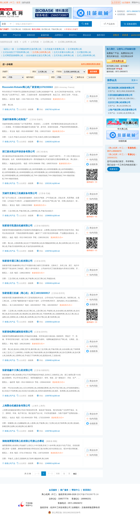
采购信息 (31, 35)
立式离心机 (48, 42)
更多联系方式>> (59, 99)
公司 (24, 42)
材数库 (116, 35)
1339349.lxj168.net (52, 283)
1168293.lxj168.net (52, 142)
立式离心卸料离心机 (67, 42)
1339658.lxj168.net (52, 216)
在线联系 (92, 164)
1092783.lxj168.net (52, 109)
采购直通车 (130, 24)
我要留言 (114, 169)
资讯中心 (73, 35)
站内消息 (92, 101)
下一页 (50, 474)
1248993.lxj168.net (52, 463)
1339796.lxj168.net (52, 431)
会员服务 (126, 2)
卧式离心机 (46, 29)
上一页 (37, 474)
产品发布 (109, 24)
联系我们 (87, 490)
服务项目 (101, 35)
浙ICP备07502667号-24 (87, 494)
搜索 (85, 23)
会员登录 (116, 2)
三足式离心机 (15, 29)
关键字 (5, 72)
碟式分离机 (36, 29)
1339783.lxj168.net (52, 251)
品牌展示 (59, 35)
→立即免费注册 (116, 61)
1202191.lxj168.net (52, 183)
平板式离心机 (56, 29)
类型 (53, 77)
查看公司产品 (9, 109)
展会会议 (87, 35)
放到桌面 (26, 2)
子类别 (59, 72)
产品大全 (17, 35)
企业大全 (45, 35)
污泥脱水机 (26, 29)
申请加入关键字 (71, 29)
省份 (4, 77)
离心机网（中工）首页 (10, 2)
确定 (75, 474)
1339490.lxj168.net (52, 360)
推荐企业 (80, 77)
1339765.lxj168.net (52, 396)
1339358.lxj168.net (52, 322)
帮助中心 (136, 2)
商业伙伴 (92, 96)
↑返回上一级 (8, 49)
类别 (34, 72)
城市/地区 (30, 77)
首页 (5, 35)
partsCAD (135, 35)
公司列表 (35, 42)
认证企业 (92, 77)
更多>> (134, 80)
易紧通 (125, 35)
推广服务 (64, 490)
